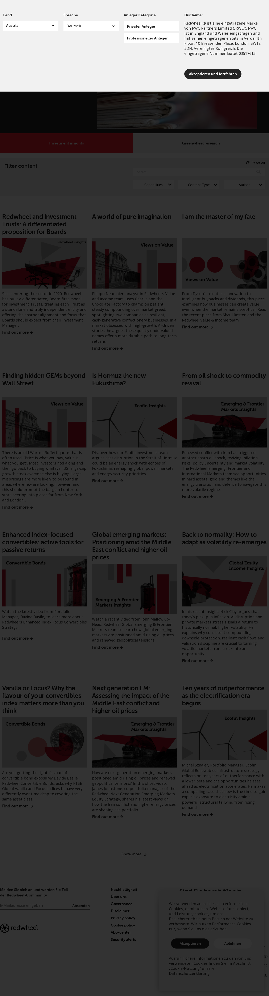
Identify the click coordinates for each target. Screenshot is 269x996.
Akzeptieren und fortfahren (213, 74)
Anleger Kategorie (140, 15)
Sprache (70, 15)
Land (7, 15)
